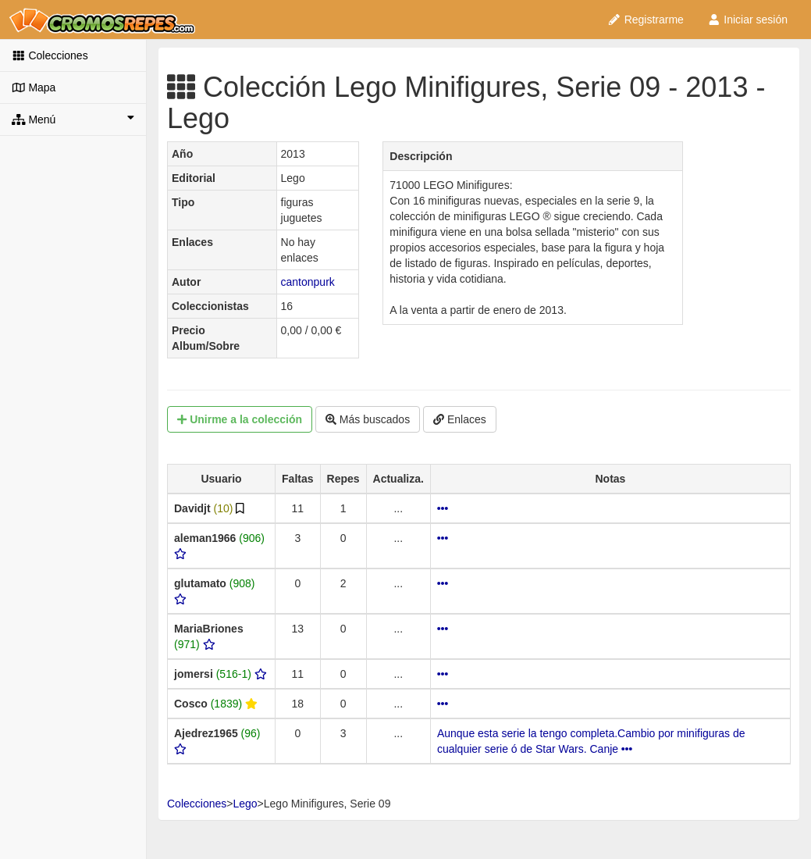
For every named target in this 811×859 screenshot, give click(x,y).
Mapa (33, 87)
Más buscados (367, 419)
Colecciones (50, 55)
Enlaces (459, 419)
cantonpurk (308, 282)
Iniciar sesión (747, 19)
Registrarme (645, 19)
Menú (73, 119)
